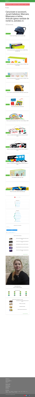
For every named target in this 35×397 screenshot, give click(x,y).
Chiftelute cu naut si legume (22, 378)
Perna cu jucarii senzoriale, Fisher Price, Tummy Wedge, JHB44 (17, 129)
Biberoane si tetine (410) (18, 223)
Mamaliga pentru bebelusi (22, 381)
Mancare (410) (18, 228)
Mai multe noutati (25, 291)
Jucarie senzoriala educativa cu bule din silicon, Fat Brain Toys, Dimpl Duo (17, 87)
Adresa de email (7, 243)
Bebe (26, 13)
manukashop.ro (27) (18, 210)
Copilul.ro (7, 1)
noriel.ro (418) (18, 213)
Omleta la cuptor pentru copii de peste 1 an (22, 384)
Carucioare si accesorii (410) (18, 225)
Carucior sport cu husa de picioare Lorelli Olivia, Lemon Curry (17, 100)
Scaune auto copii (15, 12)
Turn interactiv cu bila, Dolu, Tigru (17, 185)
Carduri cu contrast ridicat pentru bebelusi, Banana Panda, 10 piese (17, 172)
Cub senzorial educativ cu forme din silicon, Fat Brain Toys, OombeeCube (17, 59)
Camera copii (19, 12)
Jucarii (7, 15)
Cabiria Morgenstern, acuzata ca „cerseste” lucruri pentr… (22, 281)
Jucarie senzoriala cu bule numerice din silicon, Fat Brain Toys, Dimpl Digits (17, 73)
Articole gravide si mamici (9, 12)
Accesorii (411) (18, 220)
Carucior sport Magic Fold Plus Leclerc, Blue (17, 44)
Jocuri (22, 13)
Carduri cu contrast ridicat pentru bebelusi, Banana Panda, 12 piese (17, 158)
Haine (11, 15)
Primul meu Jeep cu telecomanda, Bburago (17, 199)
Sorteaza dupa (7, 31)
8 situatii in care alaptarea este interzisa (17, 333)
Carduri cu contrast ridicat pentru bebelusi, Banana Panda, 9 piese (17, 144)
